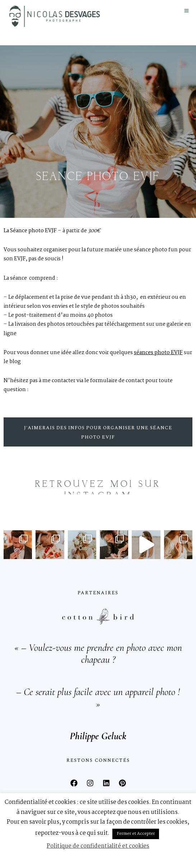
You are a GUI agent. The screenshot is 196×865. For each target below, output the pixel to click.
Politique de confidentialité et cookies (98, 846)
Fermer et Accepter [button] (136, 833)
